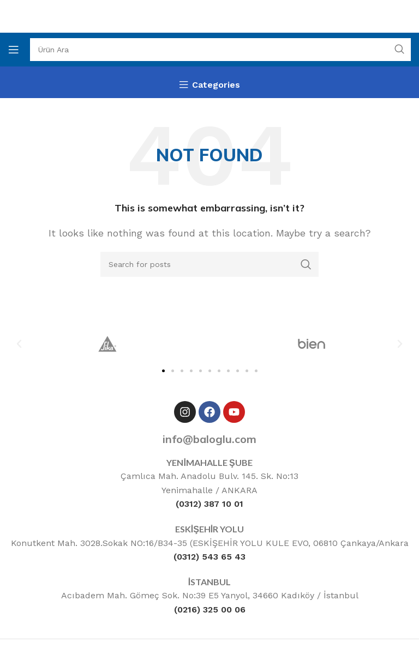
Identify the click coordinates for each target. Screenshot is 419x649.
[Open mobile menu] (14, 49)
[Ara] (220, 49)
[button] (19, 343)
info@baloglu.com (209, 439)
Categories (216, 85)
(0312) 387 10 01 (209, 504)
